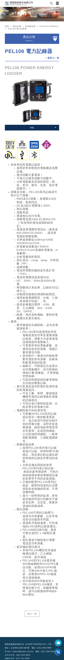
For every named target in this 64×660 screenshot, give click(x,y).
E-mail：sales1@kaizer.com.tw (19, 651)
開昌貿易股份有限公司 (14, 644)
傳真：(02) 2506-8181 (45, 651)
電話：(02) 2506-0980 (41, 648)
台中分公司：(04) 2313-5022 (17, 655)
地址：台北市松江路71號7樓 (17, 648)
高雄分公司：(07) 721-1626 (17, 658)
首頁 (7, 26)
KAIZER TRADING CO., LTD (38, 644)
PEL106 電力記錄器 (28, 51)
